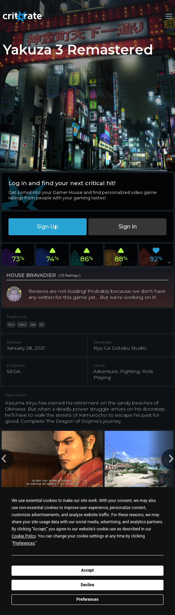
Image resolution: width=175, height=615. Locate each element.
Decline (87, 585)
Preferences (87, 599)
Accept (87, 570)
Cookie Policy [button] (24, 536)
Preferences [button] (24, 543)
